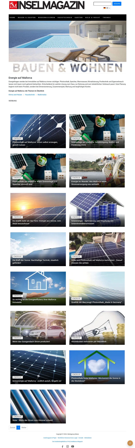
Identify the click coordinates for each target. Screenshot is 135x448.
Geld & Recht (92, 17)
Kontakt (81, 438)
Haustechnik (65, 17)
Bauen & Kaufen (27, 17)
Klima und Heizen (15, 95)
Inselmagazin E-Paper (50, 438)
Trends (107, 17)
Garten (79, 17)
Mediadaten (88, 438)
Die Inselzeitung (57, 441)
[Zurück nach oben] (130, 443)
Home (12, 17)
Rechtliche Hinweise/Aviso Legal (67, 438)
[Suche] (103, 4)
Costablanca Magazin (76, 441)
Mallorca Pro (66, 441)
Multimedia (42, 95)
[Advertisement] (67, 107)
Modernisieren (46, 17)
